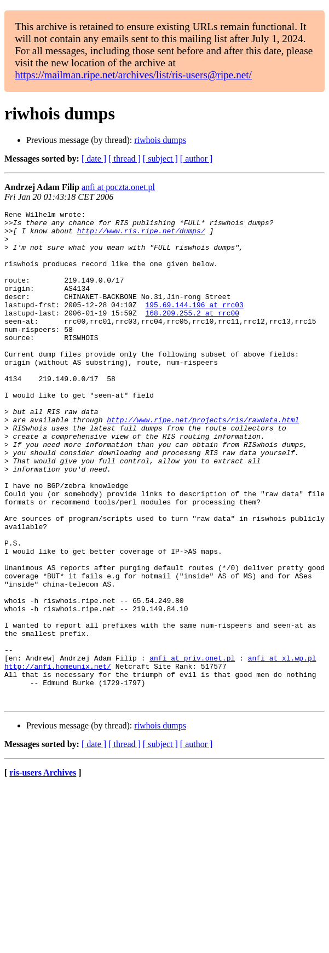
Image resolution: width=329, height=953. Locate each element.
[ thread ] (124, 158)
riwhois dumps (160, 140)
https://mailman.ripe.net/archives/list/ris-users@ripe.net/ (133, 75)
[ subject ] (160, 158)
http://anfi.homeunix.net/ (57, 758)
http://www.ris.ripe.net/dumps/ (141, 235)
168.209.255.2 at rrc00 (192, 334)
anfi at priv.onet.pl (192, 748)
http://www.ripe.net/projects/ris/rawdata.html (203, 462)
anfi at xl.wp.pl (282, 748)
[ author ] (196, 158)
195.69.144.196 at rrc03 (194, 324)
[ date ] (94, 158)
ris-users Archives (42, 871)
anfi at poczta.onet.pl (118, 187)
